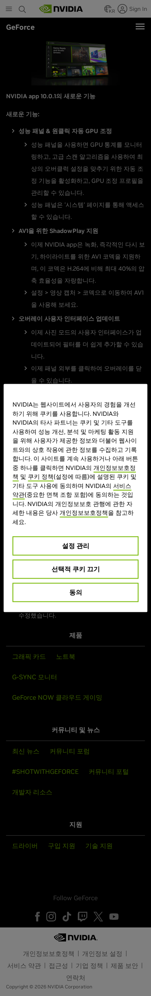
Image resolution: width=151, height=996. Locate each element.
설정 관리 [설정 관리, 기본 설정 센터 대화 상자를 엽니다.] (75, 546)
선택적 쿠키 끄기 (76, 569)
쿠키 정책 (41, 476)
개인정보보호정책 (84, 512)
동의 (75, 592)
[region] (75, 498)
